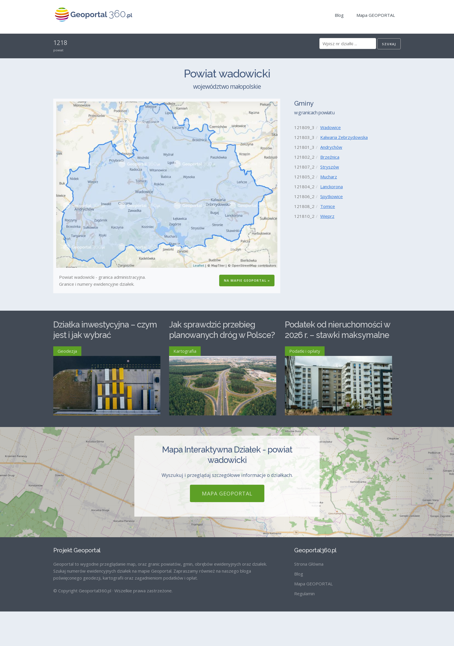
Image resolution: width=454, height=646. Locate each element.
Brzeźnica (329, 157)
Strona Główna (308, 598)
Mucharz (328, 177)
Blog (339, 15)
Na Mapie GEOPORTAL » (247, 280)
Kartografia (184, 351)
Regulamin (304, 628)
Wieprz (327, 216)
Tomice (327, 206)
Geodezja (67, 351)
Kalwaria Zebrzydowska (344, 137)
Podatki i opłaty (304, 351)
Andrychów (331, 147)
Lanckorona (331, 186)
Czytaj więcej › (146, 436)
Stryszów (329, 167)
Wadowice (330, 127)
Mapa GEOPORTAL (375, 15)
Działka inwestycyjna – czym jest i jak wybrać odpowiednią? (105, 335)
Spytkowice (331, 196)
